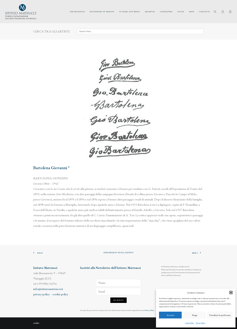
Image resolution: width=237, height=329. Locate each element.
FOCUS (180, 11)
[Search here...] (140, 31)
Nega (194, 315)
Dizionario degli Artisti (118, 252)
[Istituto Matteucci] (20, 11)
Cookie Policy (189, 323)
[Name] (118, 282)
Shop (191, 11)
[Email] (118, 291)
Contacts (204, 11)
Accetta (170, 315)
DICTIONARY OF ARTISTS (102, 11)
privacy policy (41, 294)
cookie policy (60, 294)
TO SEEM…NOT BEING (129, 11)
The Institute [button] (77, 11)
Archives (150, 11)
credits (36, 323)
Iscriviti (118, 300)
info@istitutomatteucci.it (48, 289)
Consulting (166, 11)
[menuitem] (77, 11)
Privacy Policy (200, 323)
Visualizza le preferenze (220, 315)
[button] (230, 292)
